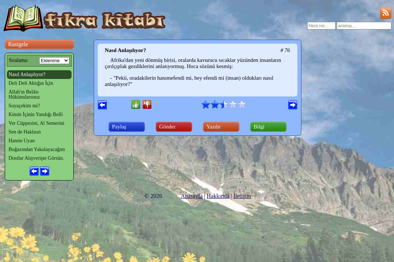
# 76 (285, 50)
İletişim (242, 196)
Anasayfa (192, 196)
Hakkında (218, 196)
